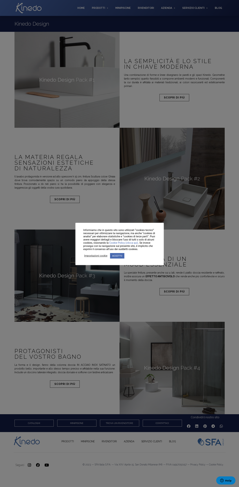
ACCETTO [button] (117, 255)
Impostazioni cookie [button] (95, 255)
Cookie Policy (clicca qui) (123, 242)
